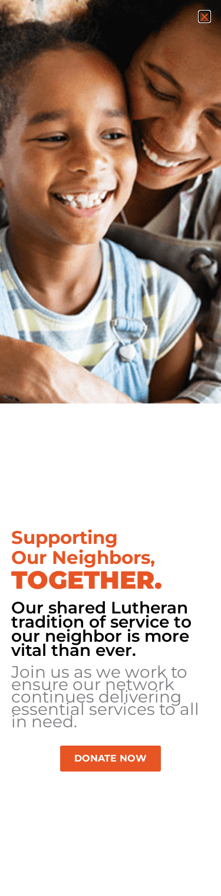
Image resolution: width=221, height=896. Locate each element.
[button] (204, 16)
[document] (110, 448)
